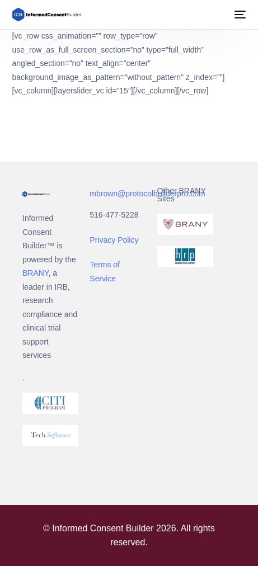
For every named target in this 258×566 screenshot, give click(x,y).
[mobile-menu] (239, 14)
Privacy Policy (114, 239)
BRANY (35, 272)
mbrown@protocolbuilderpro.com (147, 193)
